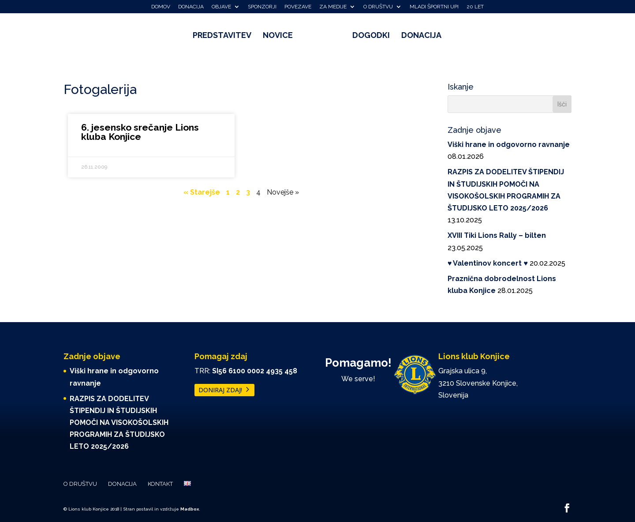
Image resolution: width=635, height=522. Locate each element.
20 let (475, 7)
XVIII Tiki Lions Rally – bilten (497, 235)
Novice (281, 36)
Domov (160, 7)
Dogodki (368, 36)
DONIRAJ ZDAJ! (220, 390)
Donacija (191, 7)
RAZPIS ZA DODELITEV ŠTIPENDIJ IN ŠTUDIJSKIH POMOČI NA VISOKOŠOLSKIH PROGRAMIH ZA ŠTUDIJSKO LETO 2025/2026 (119, 422)
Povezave (297, 7)
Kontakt (160, 484)
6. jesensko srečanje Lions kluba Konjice (140, 132)
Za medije (333, 7)
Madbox (189, 509)
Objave (221, 7)
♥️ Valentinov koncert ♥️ (488, 263)
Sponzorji (262, 7)
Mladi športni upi (434, 7)
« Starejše (201, 192)
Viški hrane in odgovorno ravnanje (509, 144)
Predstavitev (225, 36)
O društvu (378, 7)
